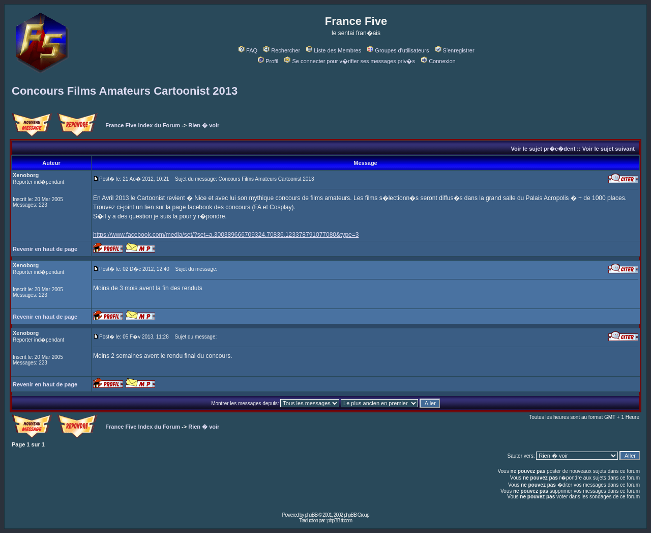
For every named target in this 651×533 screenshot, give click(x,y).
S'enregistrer (455, 50)
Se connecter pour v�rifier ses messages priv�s (349, 61)
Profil (268, 61)
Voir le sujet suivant (608, 149)
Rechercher (281, 50)
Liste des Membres (333, 50)
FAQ (248, 50)
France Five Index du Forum (142, 125)
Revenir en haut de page (45, 249)
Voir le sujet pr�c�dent (543, 149)
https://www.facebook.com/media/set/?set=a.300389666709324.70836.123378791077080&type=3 (226, 234)
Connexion (438, 61)
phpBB (311, 515)
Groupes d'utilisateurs (398, 50)
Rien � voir (203, 125)
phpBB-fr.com (339, 520)
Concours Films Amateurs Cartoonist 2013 (125, 91)
